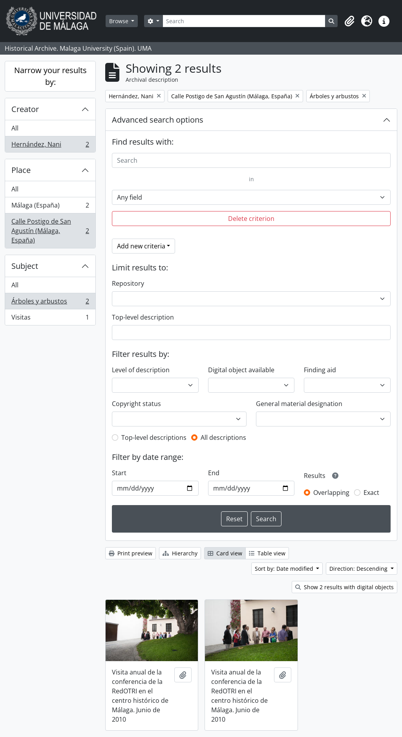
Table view (267, 553)
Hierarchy (180, 553)
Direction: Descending (359, 568)
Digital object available (241, 370)
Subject (24, 266)
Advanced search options (157, 119)
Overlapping (331, 492)
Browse (119, 21)
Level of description (141, 370)
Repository (128, 283)
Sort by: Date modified (285, 568)
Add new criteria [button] (141, 246)
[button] (349, 21)
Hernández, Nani (50, 146)
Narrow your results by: (50, 76)
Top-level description (143, 317)
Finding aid (320, 370)
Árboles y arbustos (50, 302)
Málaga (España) (50, 206)
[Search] (244, 21)
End (213, 473)
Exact (371, 492)
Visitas (50, 318)
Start (119, 473)
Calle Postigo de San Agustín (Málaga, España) (50, 230)
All (14, 128)
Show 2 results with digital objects (344, 587)
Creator (25, 109)
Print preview (130, 553)
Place (21, 170)
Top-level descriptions (153, 437)
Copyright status (136, 403)
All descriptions (223, 437)
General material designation (299, 403)
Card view (225, 553)
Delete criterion (251, 218)
